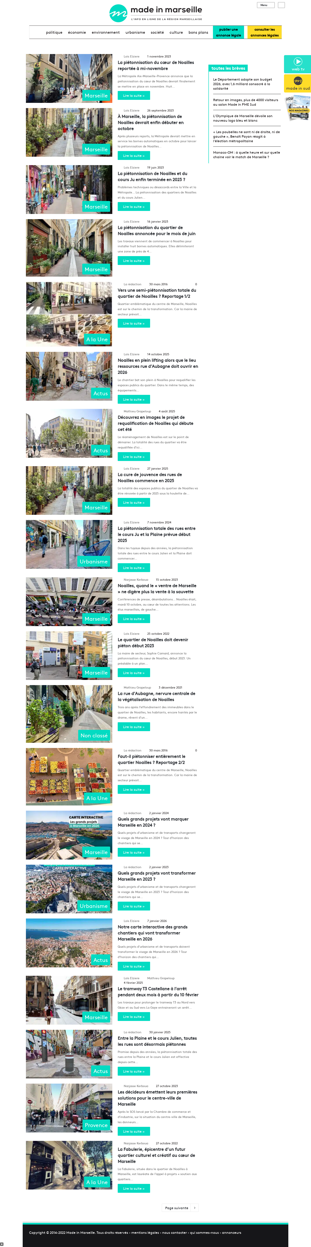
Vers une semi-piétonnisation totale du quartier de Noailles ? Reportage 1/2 (157, 293)
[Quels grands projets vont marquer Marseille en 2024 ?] (69, 835)
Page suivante (180, 1208)
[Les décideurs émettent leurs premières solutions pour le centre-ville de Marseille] (69, 1108)
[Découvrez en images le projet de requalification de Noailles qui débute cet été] (69, 433)
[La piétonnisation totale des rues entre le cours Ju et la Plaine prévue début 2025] (69, 544)
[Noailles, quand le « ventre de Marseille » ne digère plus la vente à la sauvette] (69, 601)
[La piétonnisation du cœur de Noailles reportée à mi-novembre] (69, 78)
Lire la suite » (134, 95)
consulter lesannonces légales (265, 32)
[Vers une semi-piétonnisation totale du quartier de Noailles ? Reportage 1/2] (69, 314)
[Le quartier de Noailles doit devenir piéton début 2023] (69, 655)
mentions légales (145, 1232)
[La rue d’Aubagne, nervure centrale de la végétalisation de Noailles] (69, 714)
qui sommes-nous (204, 1232)
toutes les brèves (228, 68)
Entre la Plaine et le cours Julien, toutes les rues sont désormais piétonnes (157, 1041)
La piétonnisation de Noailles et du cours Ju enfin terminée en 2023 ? (152, 176)
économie (77, 32)
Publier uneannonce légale (228, 32)
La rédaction (132, 284)
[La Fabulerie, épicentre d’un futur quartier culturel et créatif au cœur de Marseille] (69, 1165)
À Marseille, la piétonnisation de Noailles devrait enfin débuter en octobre (151, 122)
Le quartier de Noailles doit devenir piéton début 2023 (153, 642)
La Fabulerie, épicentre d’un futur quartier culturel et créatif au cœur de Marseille (156, 1155)
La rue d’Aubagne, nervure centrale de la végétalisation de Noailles (156, 696)
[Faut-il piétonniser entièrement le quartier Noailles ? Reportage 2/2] (69, 777)
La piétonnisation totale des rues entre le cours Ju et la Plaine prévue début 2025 (156, 534)
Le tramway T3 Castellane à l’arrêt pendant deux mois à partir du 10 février (158, 991)
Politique (54, 32)
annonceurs (231, 1232)
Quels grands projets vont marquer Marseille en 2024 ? (153, 822)
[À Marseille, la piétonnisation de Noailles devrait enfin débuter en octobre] (69, 132)
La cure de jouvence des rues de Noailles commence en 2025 (150, 477)
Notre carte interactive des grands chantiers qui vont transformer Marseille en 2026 (152, 933)
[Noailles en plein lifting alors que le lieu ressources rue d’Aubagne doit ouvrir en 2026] (69, 376)
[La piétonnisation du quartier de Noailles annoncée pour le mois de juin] (69, 248)
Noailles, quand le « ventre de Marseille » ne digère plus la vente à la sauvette (157, 588)
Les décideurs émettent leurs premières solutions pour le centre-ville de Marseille (157, 1098)
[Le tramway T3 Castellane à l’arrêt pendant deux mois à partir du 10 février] (69, 1000)
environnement (106, 32)
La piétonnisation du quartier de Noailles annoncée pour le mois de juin (156, 230)
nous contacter (174, 1232)
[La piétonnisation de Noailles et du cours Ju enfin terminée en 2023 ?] (69, 189)
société (157, 32)
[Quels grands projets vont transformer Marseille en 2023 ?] (69, 889)
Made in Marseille (80, 1232)
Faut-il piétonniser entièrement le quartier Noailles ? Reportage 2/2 (151, 759)
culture (176, 32)
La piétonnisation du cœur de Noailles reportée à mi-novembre (156, 65)
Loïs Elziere (132, 56)
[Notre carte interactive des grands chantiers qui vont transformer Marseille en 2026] (69, 943)
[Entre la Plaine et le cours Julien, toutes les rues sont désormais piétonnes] (69, 1054)
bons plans (198, 32)
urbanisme (135, 32)
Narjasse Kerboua (136, 579)
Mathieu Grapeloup (137, 411)
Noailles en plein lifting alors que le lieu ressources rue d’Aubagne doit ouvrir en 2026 (158, 366)
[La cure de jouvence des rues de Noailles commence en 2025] (69, 490)
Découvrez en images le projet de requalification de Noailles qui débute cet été (155, 423)
